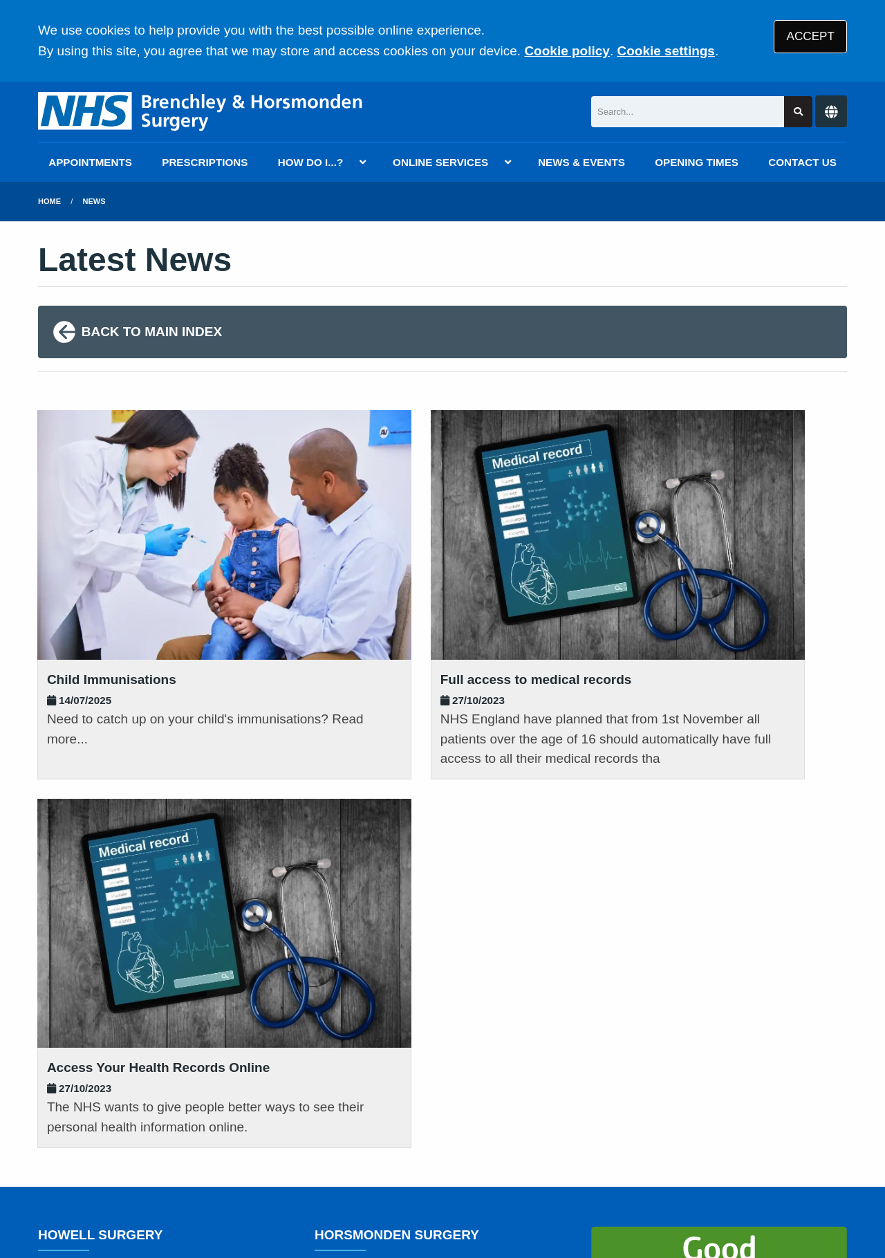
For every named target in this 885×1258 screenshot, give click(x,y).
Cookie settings (665, 51)
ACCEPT (811, 36)
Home (49, 201)
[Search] (687, 111)
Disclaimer (241, 1158)
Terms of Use (161, 1158)
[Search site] (798, 111)
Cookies (618, 1158)
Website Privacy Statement (505, 1158)
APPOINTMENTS (90, 162)
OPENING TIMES (696, 162)
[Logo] (201, 111)
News (94, 201)
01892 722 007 (150, 945)
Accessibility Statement (351, 1158)
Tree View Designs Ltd (112, 1205)
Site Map (677, 1158)
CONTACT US (802, 162)
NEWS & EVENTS (581, 162)
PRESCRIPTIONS (205, 162)
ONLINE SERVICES (440, 162)
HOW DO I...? (311, 162)
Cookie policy (567, 51)
